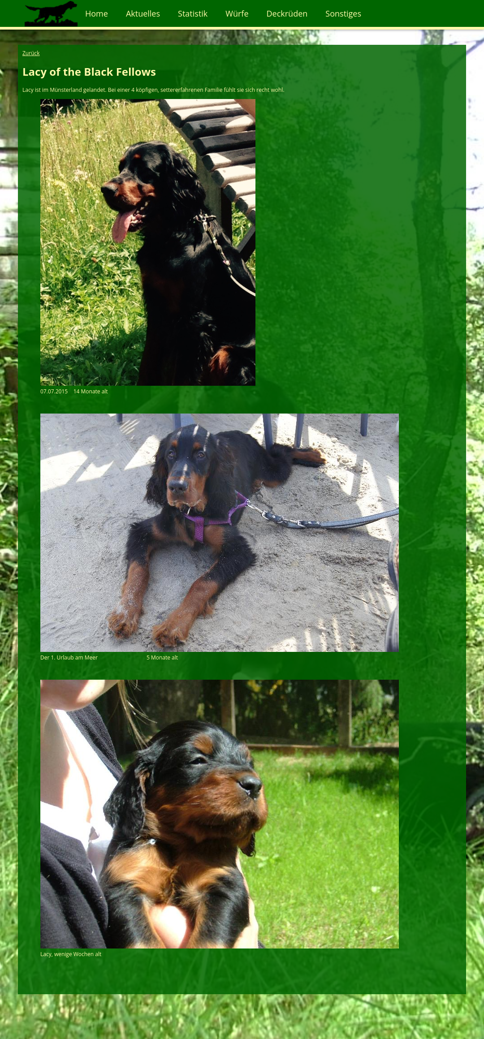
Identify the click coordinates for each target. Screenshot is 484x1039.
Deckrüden (287, 13)
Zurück (31, 53)
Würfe (236, 13)
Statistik (192, 13)
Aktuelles (143, 13)
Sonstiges (343, 13)
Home (96, 13)
